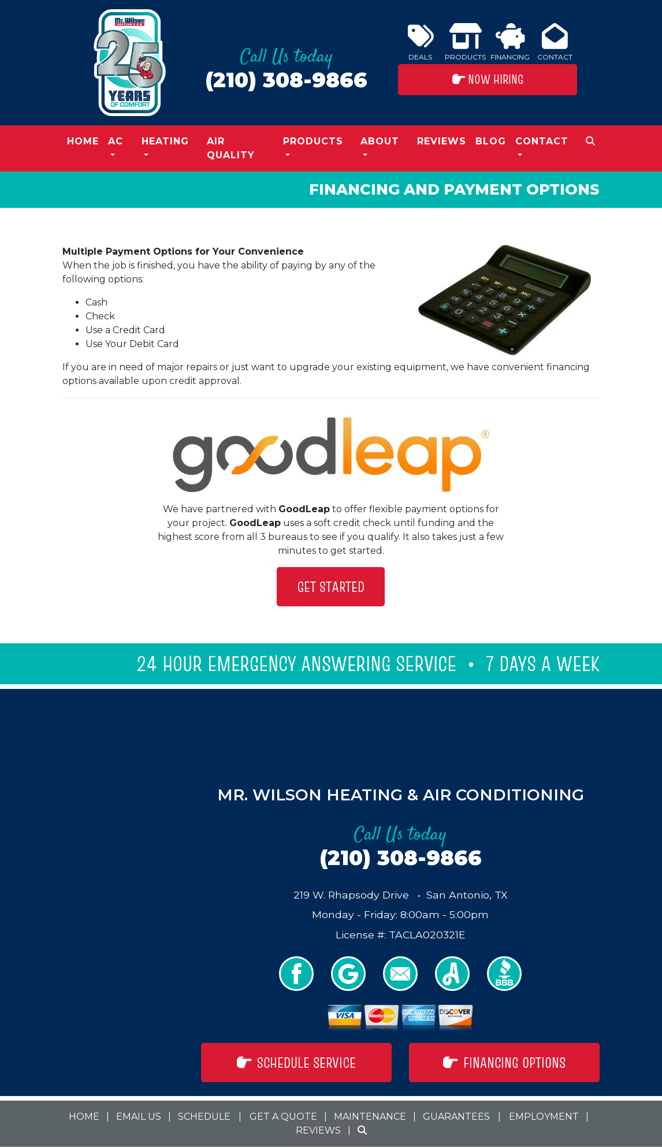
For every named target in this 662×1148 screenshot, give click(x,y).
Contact (554, 42)
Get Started (331, 586)
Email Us (138, 1116)
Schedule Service (296, 1062)
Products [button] (313, 141)
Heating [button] (165, 141)
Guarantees (456, 1116)
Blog (490, 141)
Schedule (204, 1116)
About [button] (379, 141)
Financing (510, 42)
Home (83, 141)
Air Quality (231, 148)
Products (465, 42)
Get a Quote (283, 1116)
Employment (544, 1116)
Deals (421, 42)
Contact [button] (541, 141)
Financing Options (504, 1062)
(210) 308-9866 (286, 80)
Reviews (441, 141)
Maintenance (370, 1116)
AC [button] (115, 141)
